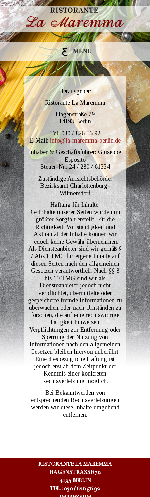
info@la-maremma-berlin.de (85, 140)
